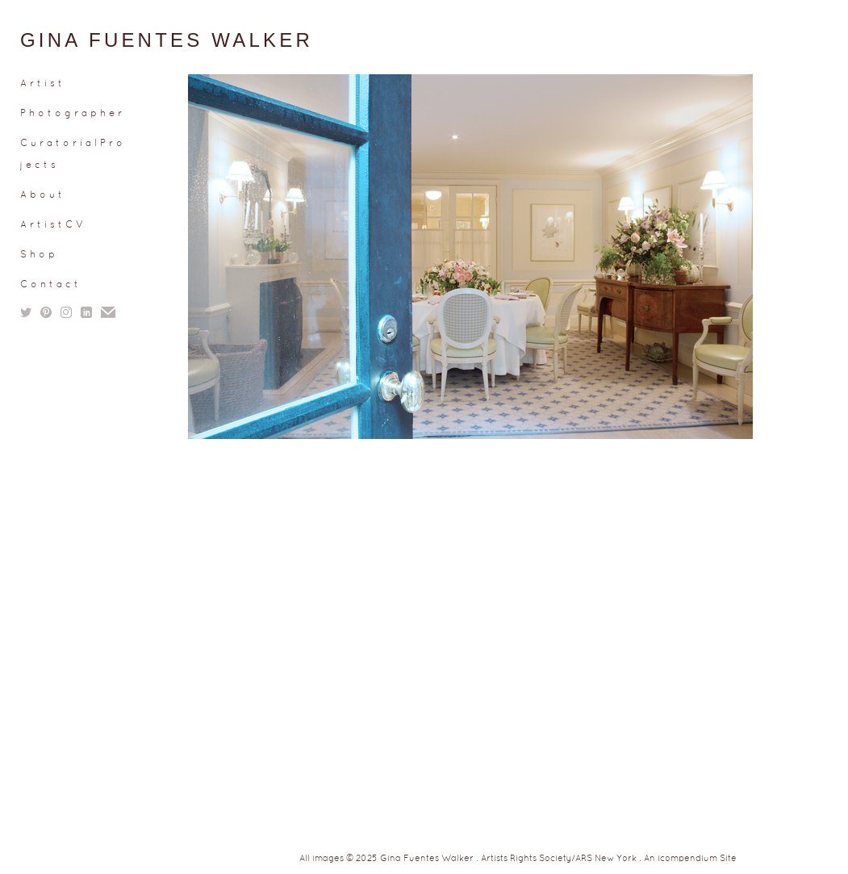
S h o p (37, 255)
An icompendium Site (690, 859)
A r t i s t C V (51, 225)
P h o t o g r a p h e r (71, 114)
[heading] (60, 40)
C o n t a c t (49, 285)
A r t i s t (41, 84)
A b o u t (41, 195)
